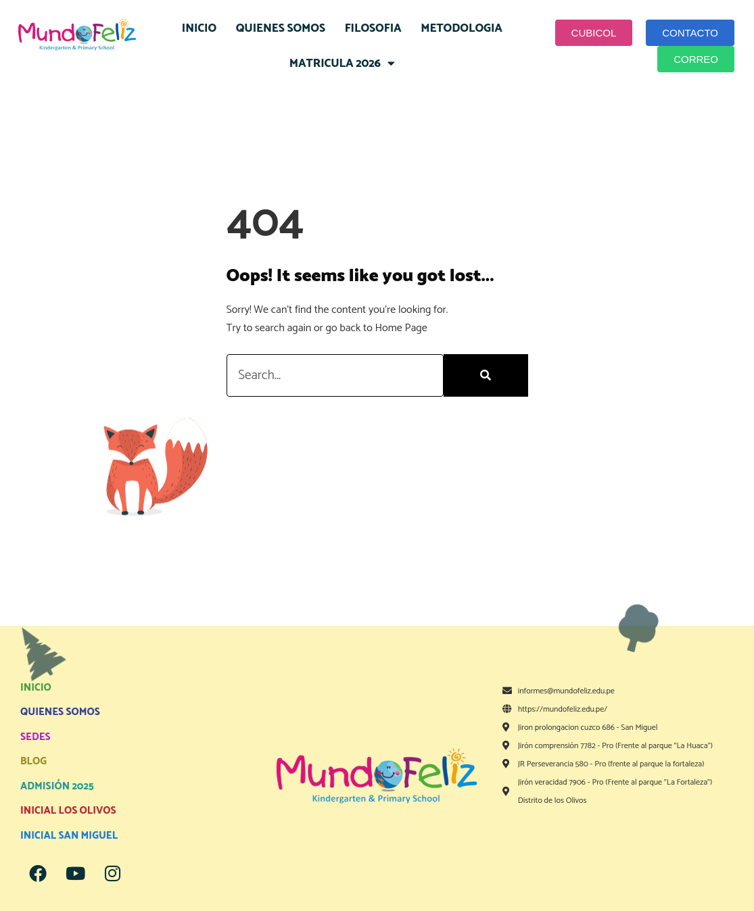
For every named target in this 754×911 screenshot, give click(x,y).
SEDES (35, 737)
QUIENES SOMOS (280, 28)
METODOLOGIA (461, 28)
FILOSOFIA (373, 28)
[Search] (486, 375)
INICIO (199, 28)
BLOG (33, 761)
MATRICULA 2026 (342, 63)
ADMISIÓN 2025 (57, 786)
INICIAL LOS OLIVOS (68, 810)
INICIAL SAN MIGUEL (69, 835)
